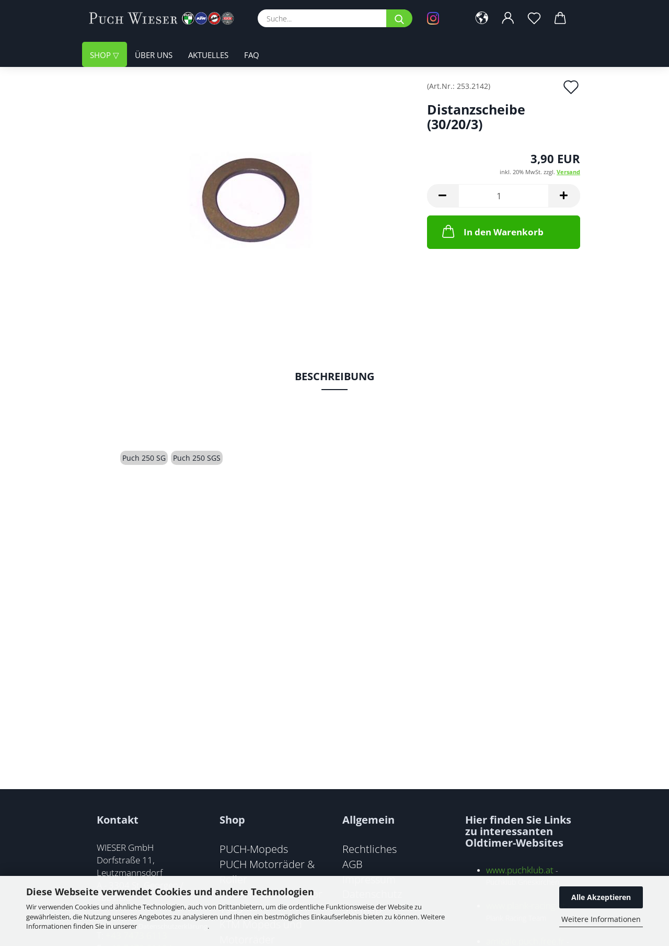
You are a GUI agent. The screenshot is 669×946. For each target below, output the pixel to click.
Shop (101, 55)
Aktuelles (208, 55)
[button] (482, 18)
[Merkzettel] (534, 18)
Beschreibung (334, 376)
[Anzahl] (503, 196)
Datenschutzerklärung (173, 926)
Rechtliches (369, 848)
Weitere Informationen (601, 919)
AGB (352, 864)
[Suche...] (399, 18)
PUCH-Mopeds (254, 848)
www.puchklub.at (519, 870)
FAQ (251, 55)
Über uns (153, 55)
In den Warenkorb (492, 231)
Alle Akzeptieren (601, 897)
